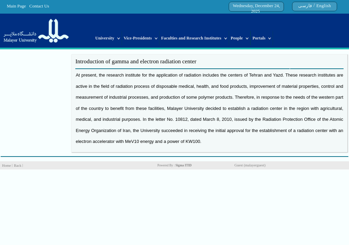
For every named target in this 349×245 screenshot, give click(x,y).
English (323, 5)
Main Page (16, 6)
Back (17, 165)
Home (6, 165)
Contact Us (39, 6)
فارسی (305, 5)
